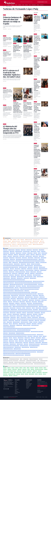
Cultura (16, 390)
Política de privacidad (42, 388)
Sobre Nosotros (28, 381)
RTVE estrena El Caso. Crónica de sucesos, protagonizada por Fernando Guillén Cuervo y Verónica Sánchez (27, 106)
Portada (16, 381)
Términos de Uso (28, 385)
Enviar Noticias (39, 392)
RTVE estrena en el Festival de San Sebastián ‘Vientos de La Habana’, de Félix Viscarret (7, 54)
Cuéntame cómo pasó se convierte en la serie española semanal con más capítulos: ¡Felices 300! (7, 109)
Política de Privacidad (29, 383)
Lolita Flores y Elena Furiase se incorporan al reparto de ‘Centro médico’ (7, 39)
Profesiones (16, 391)
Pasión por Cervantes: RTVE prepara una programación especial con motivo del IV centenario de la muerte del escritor (17, 107)
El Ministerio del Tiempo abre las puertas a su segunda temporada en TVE (37, 222)
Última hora (16, 382)
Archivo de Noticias (17, 392)
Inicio (3, 6)
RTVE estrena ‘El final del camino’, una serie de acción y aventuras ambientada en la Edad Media (28, 48)
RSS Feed (16, 393)
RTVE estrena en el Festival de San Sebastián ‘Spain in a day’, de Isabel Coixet (37, 108)
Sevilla (16, 383)
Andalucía (16, 384)
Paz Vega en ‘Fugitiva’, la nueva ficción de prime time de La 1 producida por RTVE (17, 48)
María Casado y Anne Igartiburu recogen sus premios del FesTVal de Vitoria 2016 (7, 91)
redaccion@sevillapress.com (12, 397)
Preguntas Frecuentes (40, 391)
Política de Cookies (28, 384)
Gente (15, 385)
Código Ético (27, 382)
